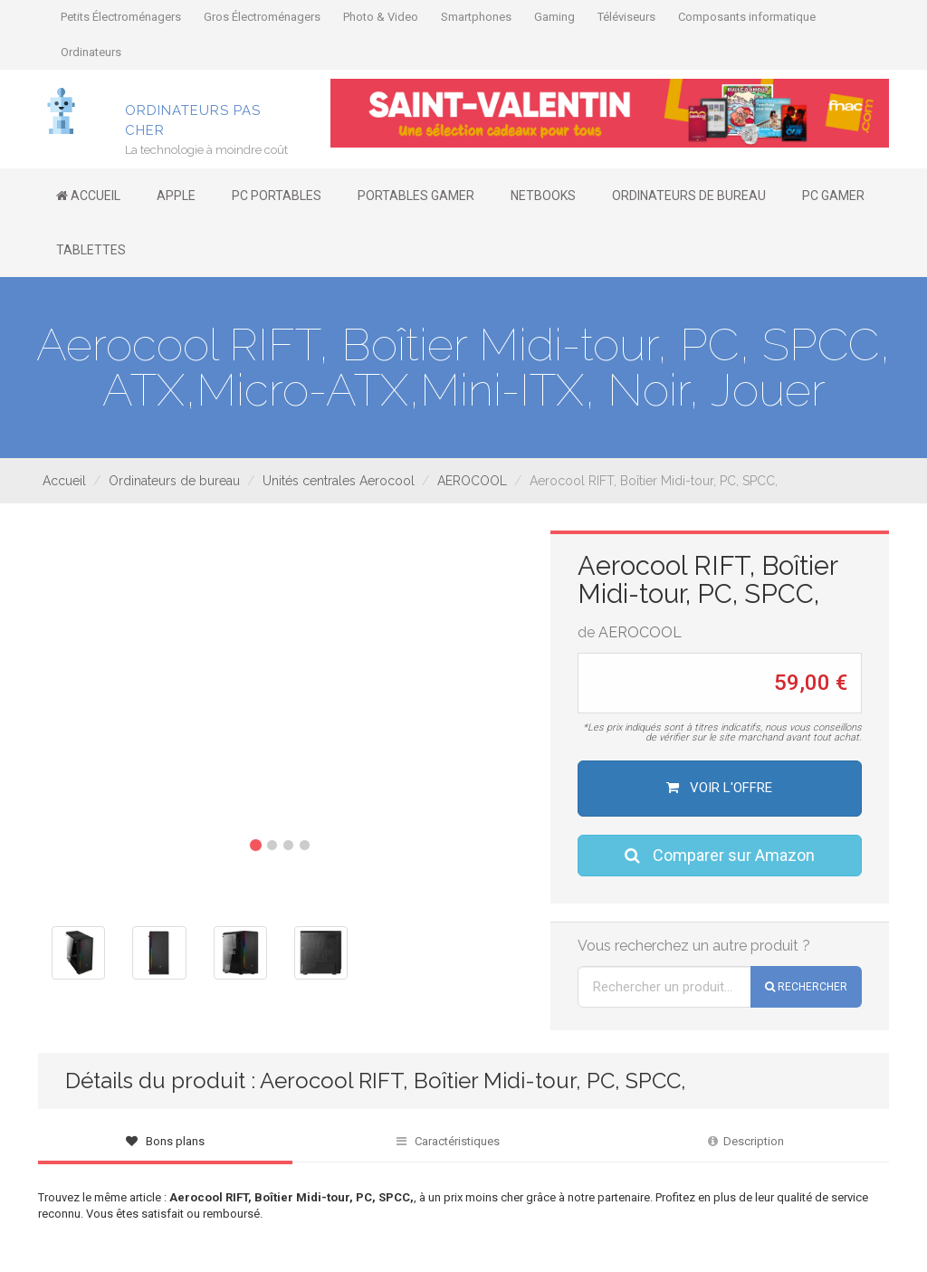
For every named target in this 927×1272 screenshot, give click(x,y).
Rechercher (806, 986)
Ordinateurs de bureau (174, 480)
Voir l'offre (719, 787)
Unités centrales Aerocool (339, 480)
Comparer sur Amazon (720, 855)
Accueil (64, 480)
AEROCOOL (472, 480)
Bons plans (165, 1141)
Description (746, 1141)
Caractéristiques (448, 1141)
